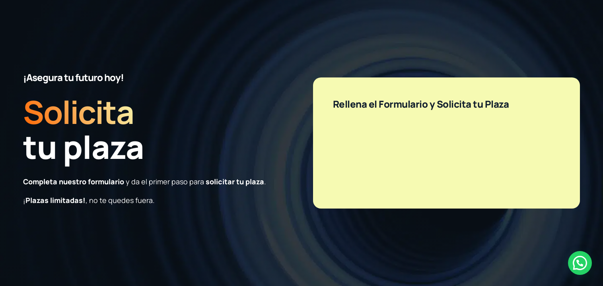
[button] (580, 263)
